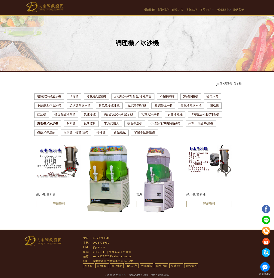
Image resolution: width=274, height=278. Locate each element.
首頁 (219, 83)
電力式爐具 (111, 123)
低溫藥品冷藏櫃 (64, 114)
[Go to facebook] (265, 267)
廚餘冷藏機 (175, 114)
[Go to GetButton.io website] (265, 274)
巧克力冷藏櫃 (150, 114)
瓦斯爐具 (90, 123)
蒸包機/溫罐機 (96, 96)
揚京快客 (124, 274)
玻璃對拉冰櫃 (163, 105)
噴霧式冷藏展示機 (49, 96)
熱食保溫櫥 (134, 123)
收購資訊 (191, 9)
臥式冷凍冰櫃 (137, 105)
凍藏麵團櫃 (190, 96)
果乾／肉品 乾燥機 (200, 123)
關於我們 (163, 9)
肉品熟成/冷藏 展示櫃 (118, 114)
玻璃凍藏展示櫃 (79, 105)
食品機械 (120, 132)
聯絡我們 (238, 9)
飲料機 (70, 123)
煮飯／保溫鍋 (46, 132)
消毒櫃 (73, 96)
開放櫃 (214, 105)
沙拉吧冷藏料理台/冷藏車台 (133, 96)
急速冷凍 (90, 114)
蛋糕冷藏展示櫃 (191, 105)
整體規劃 (223, 9)
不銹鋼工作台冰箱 (49, 105)
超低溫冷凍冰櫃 (109, 105)
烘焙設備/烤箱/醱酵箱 (165, 123)
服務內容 (177, 9)
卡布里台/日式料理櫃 (205, 114)
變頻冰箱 (212, 96)
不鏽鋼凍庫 (167, 96)
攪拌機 (100, 132)
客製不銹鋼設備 (144, 132)
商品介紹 (207, 9)
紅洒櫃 (41, 114)
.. (149, 274)
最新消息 (150, 9)
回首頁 (89, 265)
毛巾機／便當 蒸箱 (75, 132)
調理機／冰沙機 (47, 123)
